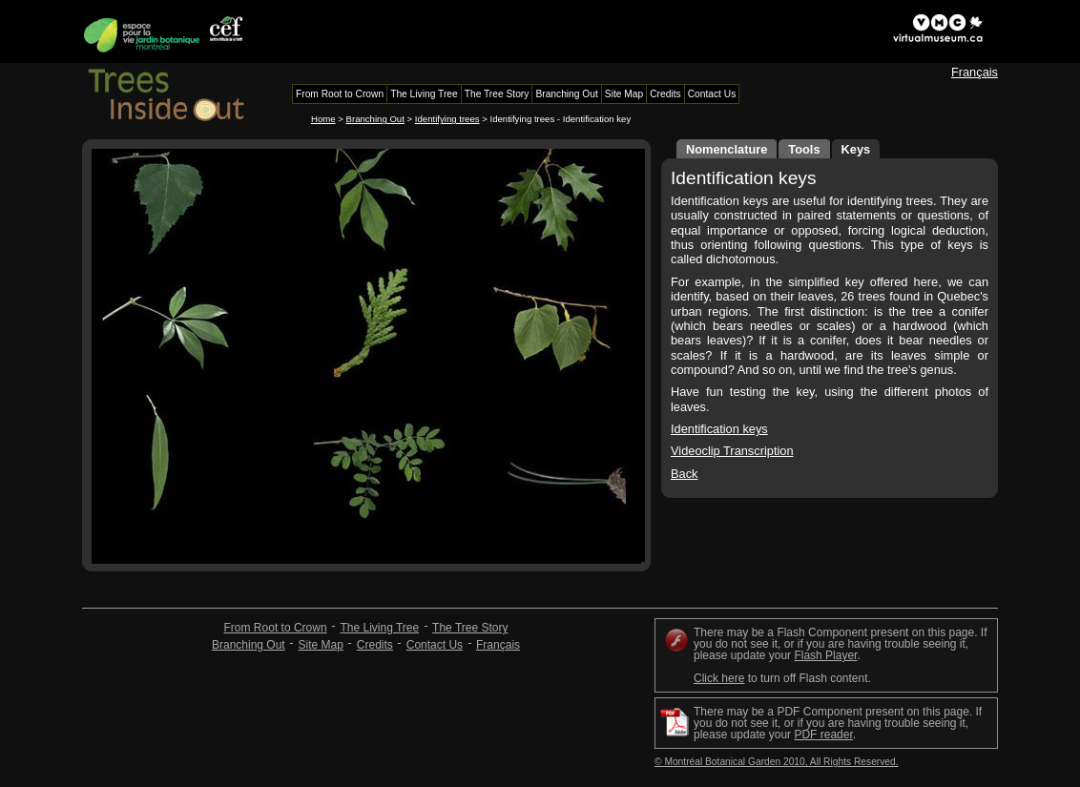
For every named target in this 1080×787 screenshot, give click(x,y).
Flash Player (825, 655)
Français (974, 72)
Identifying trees (447, 119)
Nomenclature (726, 149)
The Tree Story (470, 627)
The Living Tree (379, 627)
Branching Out (375, 119)
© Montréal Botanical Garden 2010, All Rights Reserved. (776, 761)
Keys (856, 149)
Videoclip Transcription (732, 451)
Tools (804, 149)
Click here (719, 678)
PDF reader (823, 734)
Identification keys (719, 429)
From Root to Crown (275, 627)
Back (684, 473)
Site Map (321, 645)
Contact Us (434, 645)
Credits (375, 645)
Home (323, 119)
